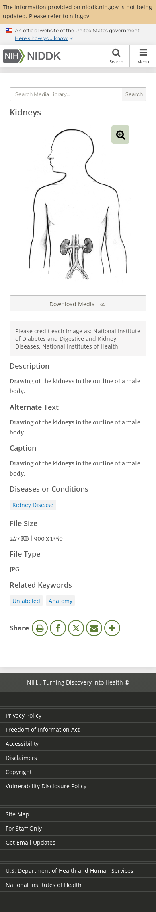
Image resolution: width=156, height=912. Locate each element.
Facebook (58, 628)
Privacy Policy (23, 715)
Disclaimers (21, 758)
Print (40, 628)
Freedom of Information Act (43, 729)
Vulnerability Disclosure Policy (46, 786)
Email (94, 628)
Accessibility (22, 743)
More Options (112, 628)
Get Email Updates (30, 842)
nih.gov (79, 16)
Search (116, 56)
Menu (143, 56)
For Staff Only (24, 828)
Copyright (19, 772)
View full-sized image (120, 134)
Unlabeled (26, 601)
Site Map (17, 814)
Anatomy (60, 601)
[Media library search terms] (66, 94)
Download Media (78, 303)
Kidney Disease (32, 505)
